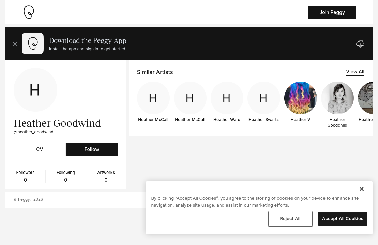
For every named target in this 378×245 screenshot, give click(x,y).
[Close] (361, 188)
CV (39, 149)
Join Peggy (332, 12)
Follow (92, 149)
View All (355, 72)
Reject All (290, 218)
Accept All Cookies (342, 218)
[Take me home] (28, 12)
